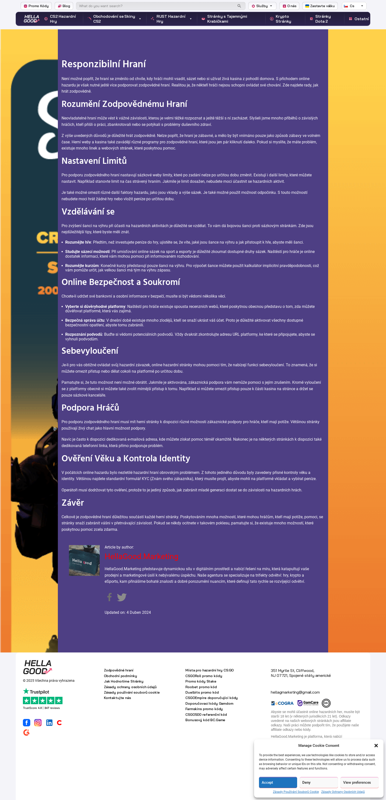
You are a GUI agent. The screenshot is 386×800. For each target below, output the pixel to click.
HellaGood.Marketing (141, 556)
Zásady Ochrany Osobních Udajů (343, 792)
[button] (376, 745)
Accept (267, 782)
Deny (306, 782)
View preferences (357, 782)
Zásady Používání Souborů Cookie (296, 792)
